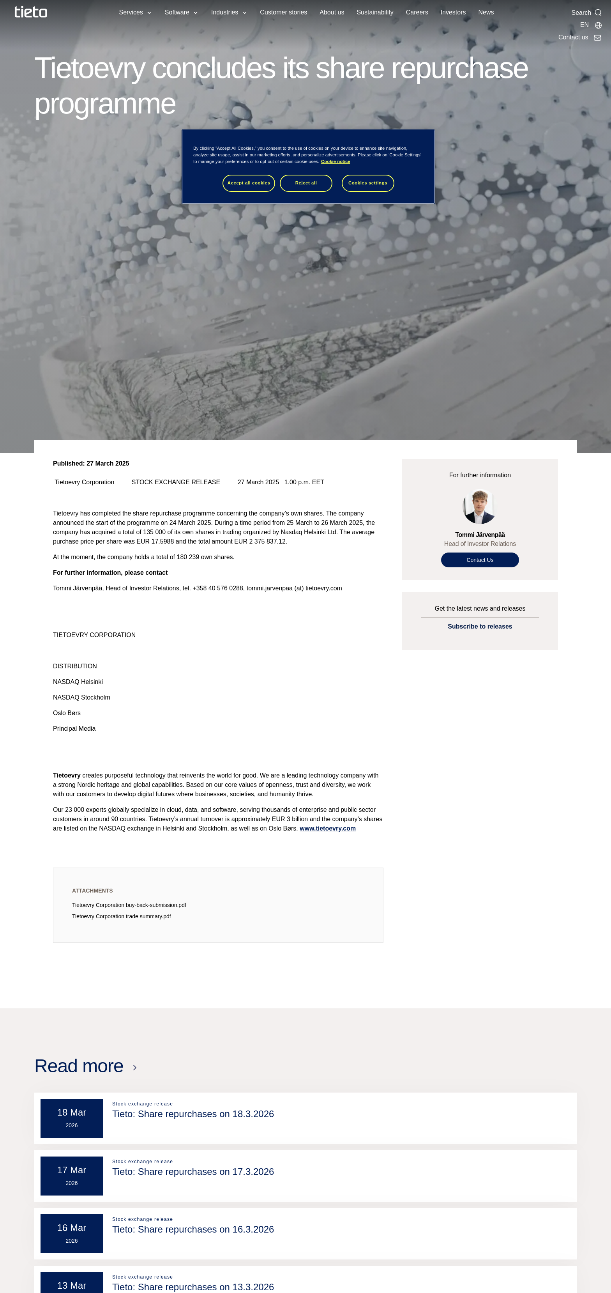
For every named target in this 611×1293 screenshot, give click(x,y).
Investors (453, 12)
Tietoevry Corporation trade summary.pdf (121, 916)
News (486, 12)
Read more (79, 1066)
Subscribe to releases (480, 626)
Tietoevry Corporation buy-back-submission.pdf (129, 905)
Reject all (306, 183)
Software (177, 12)
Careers (417, 12)
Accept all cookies (249, 183)
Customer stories (283, 12)
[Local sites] (591, 25)
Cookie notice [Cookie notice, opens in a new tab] (335, 161)
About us (332, 12)
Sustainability (375, 12)
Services (131, 12)
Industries (224, 12)
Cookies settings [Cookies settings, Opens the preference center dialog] (367, 183)
